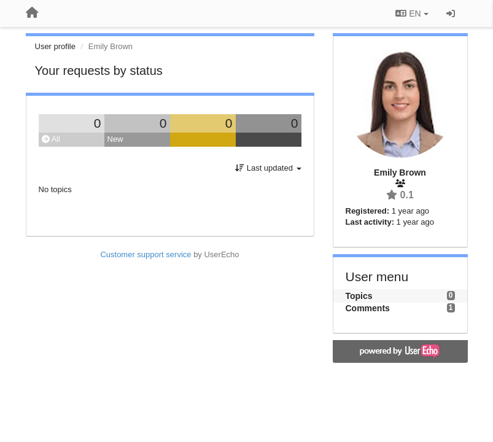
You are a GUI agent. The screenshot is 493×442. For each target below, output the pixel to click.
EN (411, 13)
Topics (359, 296)
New (115, 139)
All (51, 139)
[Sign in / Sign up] (451, 13)
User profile (55, 46)
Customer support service (145, 254)
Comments (368, 308)
